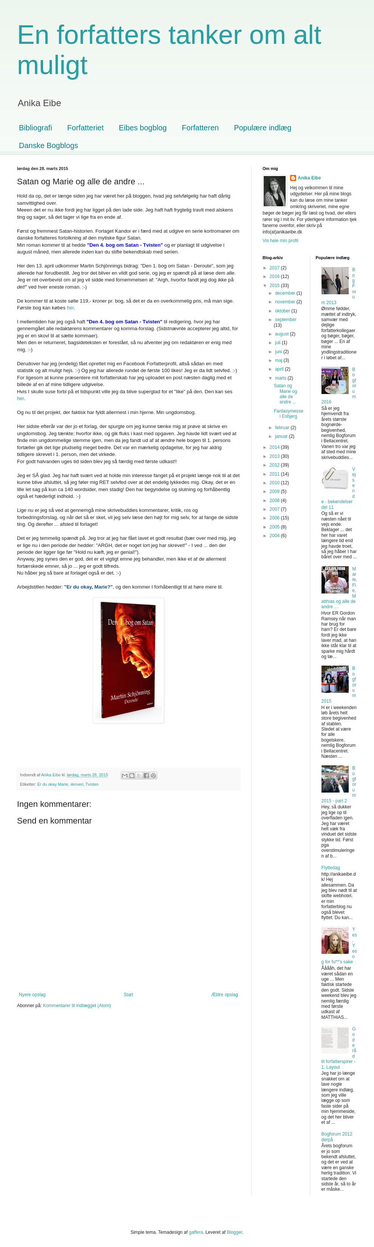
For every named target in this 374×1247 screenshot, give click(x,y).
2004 (275, 535)
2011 (275, 474)
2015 (275, 285)
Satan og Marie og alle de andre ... (285, 394)
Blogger (235, 1232)
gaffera (196, 1232)
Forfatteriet (85, 128)
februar (283, 427)
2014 (275, 447)
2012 (275, 465)
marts (281, 378)
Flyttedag (330, 867)
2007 (275, 509)
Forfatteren (200, 128)
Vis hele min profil (280, 240)
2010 (275, 482)
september (286, 319)
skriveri (76, 784)
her (70, 308)
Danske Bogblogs (48, 145)
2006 (275, 518)
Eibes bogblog (143, 128)
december (286, 293)
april (280, 369)
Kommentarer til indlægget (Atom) (77, 1005)
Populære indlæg (262, 128)
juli (278, 342)
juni (279, 351)
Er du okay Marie (52, 784)
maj (279, 360)
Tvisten (92, 784)
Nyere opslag (32, 994)
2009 (275, 491)
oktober (283, 311)
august (282, 334)
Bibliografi (35, 128)
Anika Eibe (309, 178)
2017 (275, 267)
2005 (275, 527)
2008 (275, 500)
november (286, 301)
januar (282, 436)
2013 (275, 456)
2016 (275, 276)
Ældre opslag (224, 994)
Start (128, 994)
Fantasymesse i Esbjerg (288, 413)
